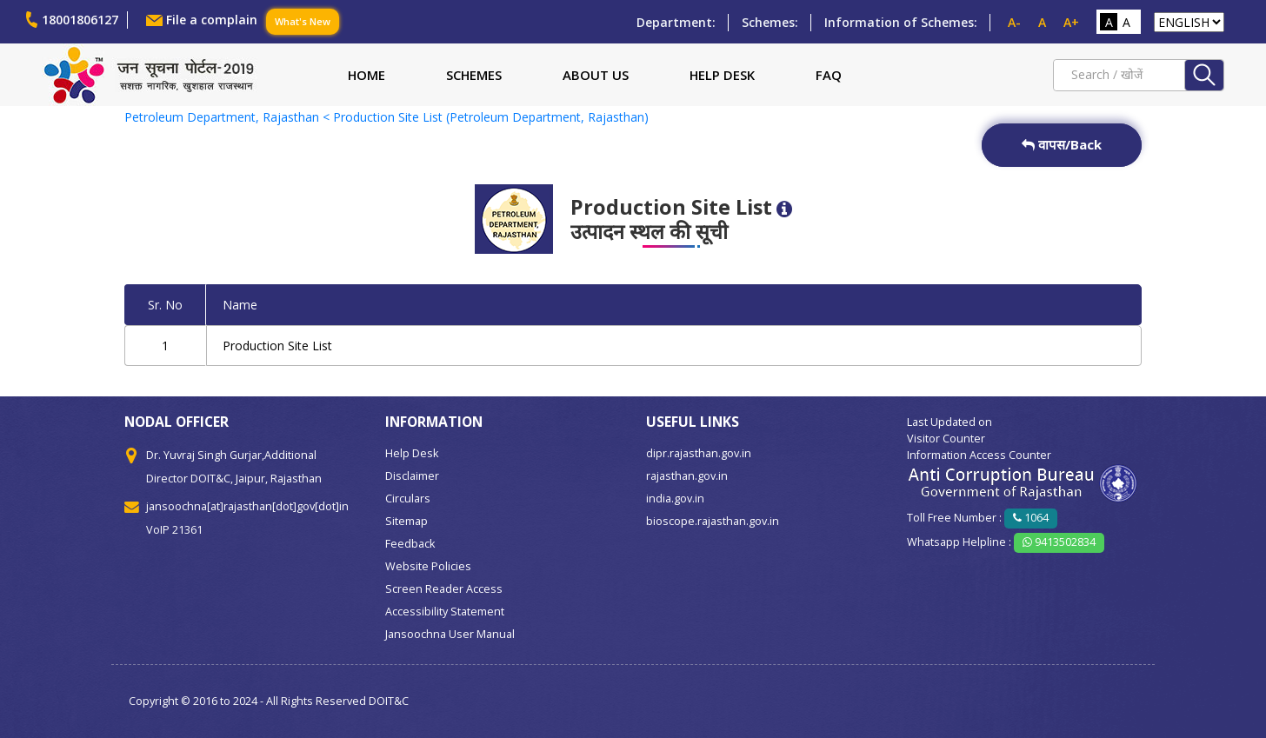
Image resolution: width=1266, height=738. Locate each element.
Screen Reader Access (444, 589)
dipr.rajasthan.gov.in (698, 453)
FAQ (829, 74)
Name (240, 304)
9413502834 (1059, 542)
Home (366, 74)
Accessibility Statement (444, 611)
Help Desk (722, 74)
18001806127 (80, 19)
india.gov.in (675, 498)
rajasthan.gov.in (687, 476)
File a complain (211, 19)
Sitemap (406, 521)
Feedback (410, 543)
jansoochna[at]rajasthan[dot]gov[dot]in (247, 506)
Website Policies (428, 566)
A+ (1071, 22)
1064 (1031, 517)
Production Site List (277, 345)
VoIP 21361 (174, 529)
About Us (596, 74)
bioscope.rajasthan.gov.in (712, 521)
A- (1014, 22)
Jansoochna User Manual (450, 634)
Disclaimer (412, 476)
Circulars (407, 498)
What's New (302, 21)
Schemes (474, 74)
